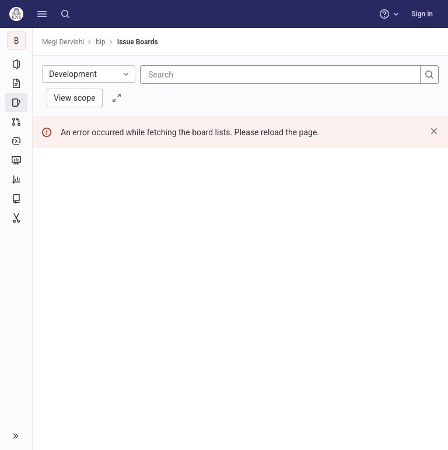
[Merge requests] (16, 121)
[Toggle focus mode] (116, 98)
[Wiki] (16, 198)
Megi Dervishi (63, 42)
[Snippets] (16, 218)
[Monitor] (16, 160)
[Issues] (16, 102)
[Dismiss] (434, 131)
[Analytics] (16, 179)
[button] (42, 14)
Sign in (422, 14)
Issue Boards (137, 42)
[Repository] (16, 83)
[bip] (16, 40)
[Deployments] (16, 141)
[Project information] (16, 64)
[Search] (65, 14)
